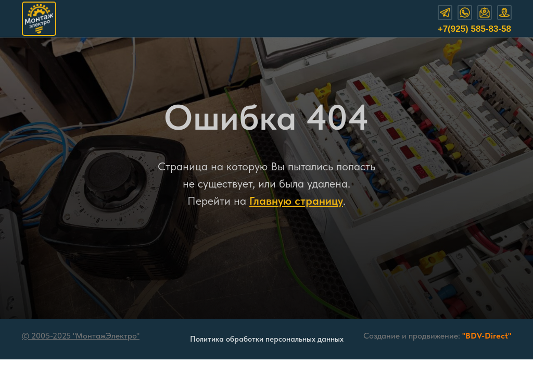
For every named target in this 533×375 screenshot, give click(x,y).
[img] (39, 19)
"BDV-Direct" (486, 336)
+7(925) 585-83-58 (474, 29)
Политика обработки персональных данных (267, 339)
